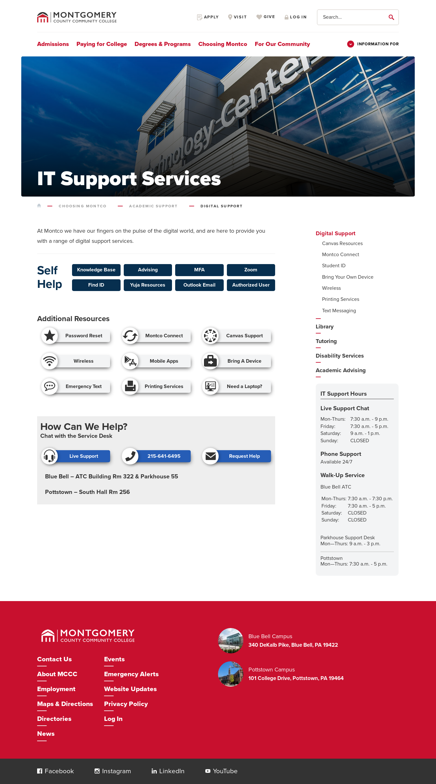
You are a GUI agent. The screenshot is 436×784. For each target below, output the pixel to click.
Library (325, 326)
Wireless (331, 288)
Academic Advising (341, 370)
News (46, 734)
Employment (56, 689)
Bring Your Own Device (347, 277)
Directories (54, 719)
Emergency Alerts (131, 674)
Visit (237, 17)
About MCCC (57, 674)
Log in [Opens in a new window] (296, 17)
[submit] (392, 17)
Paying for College (101, 44)
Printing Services (340, 299)
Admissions (53, 44)
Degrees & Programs (163, 44)
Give (265, 17)
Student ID (334, 265)
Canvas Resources (342, 243)
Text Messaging (339, 311)
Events (114, 659)
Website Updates (130, 689)
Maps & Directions (65, 704)
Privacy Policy (126, 704)
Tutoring (326, 341)
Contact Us (54, 659)
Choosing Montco (222, 44)
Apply (208, 17)
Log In (113, 719)
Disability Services (340, 355)
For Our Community (282, 44)
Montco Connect (340, 254)
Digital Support (335, 233)
